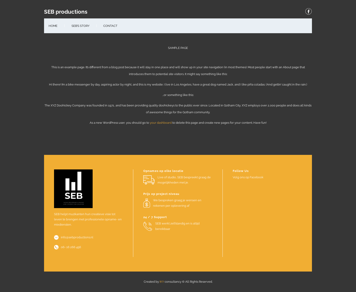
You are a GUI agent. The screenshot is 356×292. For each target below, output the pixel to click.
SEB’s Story (80, 26)
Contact (110, 26)
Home (53, 26)
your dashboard (161, 122)
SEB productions (65, 12)
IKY (162, 281)
